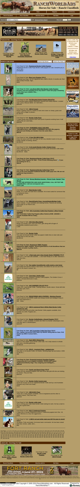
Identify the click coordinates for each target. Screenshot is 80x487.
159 (42, 435)
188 (45, 437)
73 (55, 432)
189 (47, 437)
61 (35, 432)
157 (38, 435)
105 (47, 433)
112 (63, 433)
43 (6, 432)
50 (17, 432)
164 (54, 435)
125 (29, 434)
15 (23, 430)
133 (47, 434)
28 (45, 430)
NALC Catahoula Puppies (37, 410)
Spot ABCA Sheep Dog (36, 340)
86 (12, 433)
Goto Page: (3, 430)
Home (38, 11)
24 (38, 430)
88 (16, 433)
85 (11, 433)
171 (6, 437)
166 (58, 435)
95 (27, 433)
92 (22, 433)
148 (17, 435)
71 (52, 432)
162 (49, 435)
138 (58, 434)
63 (39, 432)
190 (49, 437)
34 (55, 430)
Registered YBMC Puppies (38, 245)
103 (43, 433)
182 (31, 437)
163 (51, 435)
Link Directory (71, 11)
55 (26, 432)
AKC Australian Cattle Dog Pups (40, 330)
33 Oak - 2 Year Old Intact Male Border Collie (57, 55)
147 (15, 435)
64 (40, 432)
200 (8, 438)
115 (6, 434)
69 (49, 432)
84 (9, 433)
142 (4, 435)
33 (53, 430)
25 (40, 430)
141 (1, 435)
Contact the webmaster (74, 465)
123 (24, 434)
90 (19, 433)
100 (36, 433)
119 (15, 434)
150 (22, 435)
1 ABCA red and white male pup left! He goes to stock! (47, 419)
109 (57, 433)
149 (20, 435)
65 (42, 432)
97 (30, 433)
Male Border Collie (35, 190)
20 (32, 430)
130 (40, 434)
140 (63, 434)
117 (10, 434)
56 (27, 432)
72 (54, 432)
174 (13, 437)
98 (32, 433)
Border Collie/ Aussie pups (38, 381)
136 (54, 434)
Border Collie (33, 233)
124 (26, 434)
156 (35, 435)
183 (33, 437)
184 (35, 437)
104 (45, 433)
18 (28, 430)
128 (35, 434)
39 (63, 430)
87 (14, 433)
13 (20, 430)
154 (31, 435)
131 (42, 434)
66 (44, 432)
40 (1, 432)
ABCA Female (33, 109)
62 (37, 432)
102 (41, 433)
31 (50, 430)
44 (7, 432)
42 (4, 432)
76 (60, 432)
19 (30, 430)
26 (41, 430)
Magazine (54, 11)
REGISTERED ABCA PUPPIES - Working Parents (45, 296)
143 (6, 435)
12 (18, 430)
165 (56, 435)
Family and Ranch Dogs (37, 369)
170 (4, 437)
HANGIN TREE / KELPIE (9, 55)
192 (54, 437)
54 (24, 432)
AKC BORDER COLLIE (36, 285)
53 (22, 432)
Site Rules (55, 15)
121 (20, 434)
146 (13, 435)
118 (13, 434)
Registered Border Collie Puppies (40, 66)
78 (64, 432)
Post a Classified (24, 15)
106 (50, 433)
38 (61, 430)
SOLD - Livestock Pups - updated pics (41, 349)
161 (47, 435)
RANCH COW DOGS (10, 23)
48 (14, 432)
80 (2, 433)
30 (48, 430)
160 (45, 435)
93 (24, 433)
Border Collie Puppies (41, 454)
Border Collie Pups (41, 54)
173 (10, 437)
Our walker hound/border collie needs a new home (45, 265)
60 (34, 432)
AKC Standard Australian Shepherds (25, 55)
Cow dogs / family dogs (37, 275)
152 (26, 435)
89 (17, 433)
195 (60, 437)
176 (17, 437)
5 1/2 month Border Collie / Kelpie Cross (42, 147)
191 (51, 437)
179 (24, 437)
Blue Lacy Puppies (35, 77)
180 (26, 437)
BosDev (3, 485)
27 (43, 430)
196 (63, 437)
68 (47, 432)
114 (4, 434)
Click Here (73, 57)
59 (32, 432)
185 (38, 437)
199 (6, 438)
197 (1, 438)
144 (8, 435)
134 (49, 434)
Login (71, 15)
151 (24, 435)
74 (57, 432)
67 (45, 432)
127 (33, 434)
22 (35, 430)
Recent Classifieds (8, 15)
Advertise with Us (40, 15)
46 (11, 432)
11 (17, 430)
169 (1, 437)
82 (6, 433)
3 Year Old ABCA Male (36, 137)
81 (4, 433)
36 (58, 430)
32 (51, 430)
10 (15, 430)
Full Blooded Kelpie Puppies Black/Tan (42, 99)
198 (4, 438)
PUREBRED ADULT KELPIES (39, 128)
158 (40, 435)
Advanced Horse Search (41, 19)
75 (59, 432)
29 (47, 430)
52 (21, 432)
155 (33, 435)
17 (27, 430)
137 (56, 434)
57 (29, 432)
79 (1, 433)
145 (10, 435)
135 (51, 434)
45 (9, 432)
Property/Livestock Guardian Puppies (42, 359)
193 (56, 437)
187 (42, 437)
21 (33, 430)
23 (37, 430)
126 (31, 434)
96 (29, 433)
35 (56, 430)
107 (52, 433)
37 (60, 430)
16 (25, 430)
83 (7, 433)
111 (61, 433)
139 (60, 434)
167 (60, 435)
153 (29, 435)
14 (22, 430)
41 (2, 432)
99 (34, 433)
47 (12, 432)
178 (22, 437)
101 (38, 433)
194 (58, 437)
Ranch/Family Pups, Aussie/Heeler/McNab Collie (45, 201)
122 (22, 434)
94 (26, 433)
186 (40, 437)
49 (16, 432)
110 (59, 433)
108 (54, 433)
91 (21, 433)
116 (8, 434)
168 (63, 435)
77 (62, 432)
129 (38, 434)
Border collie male (35, 402)
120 (17, 434)
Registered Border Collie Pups (40, 158)
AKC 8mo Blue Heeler (36, 222)
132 (45, 434)
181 (29, 437)
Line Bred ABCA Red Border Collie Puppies (44, 89)
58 (30, 432)
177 (20, 437)
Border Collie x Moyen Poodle (9, 457)
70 (50, 432)
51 (19, 432)
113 (1, 434)
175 (15, 437)
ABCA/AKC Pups (34, 392)
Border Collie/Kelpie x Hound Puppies (41, 319)
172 (8, 437)
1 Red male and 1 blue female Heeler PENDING (44, 255)
